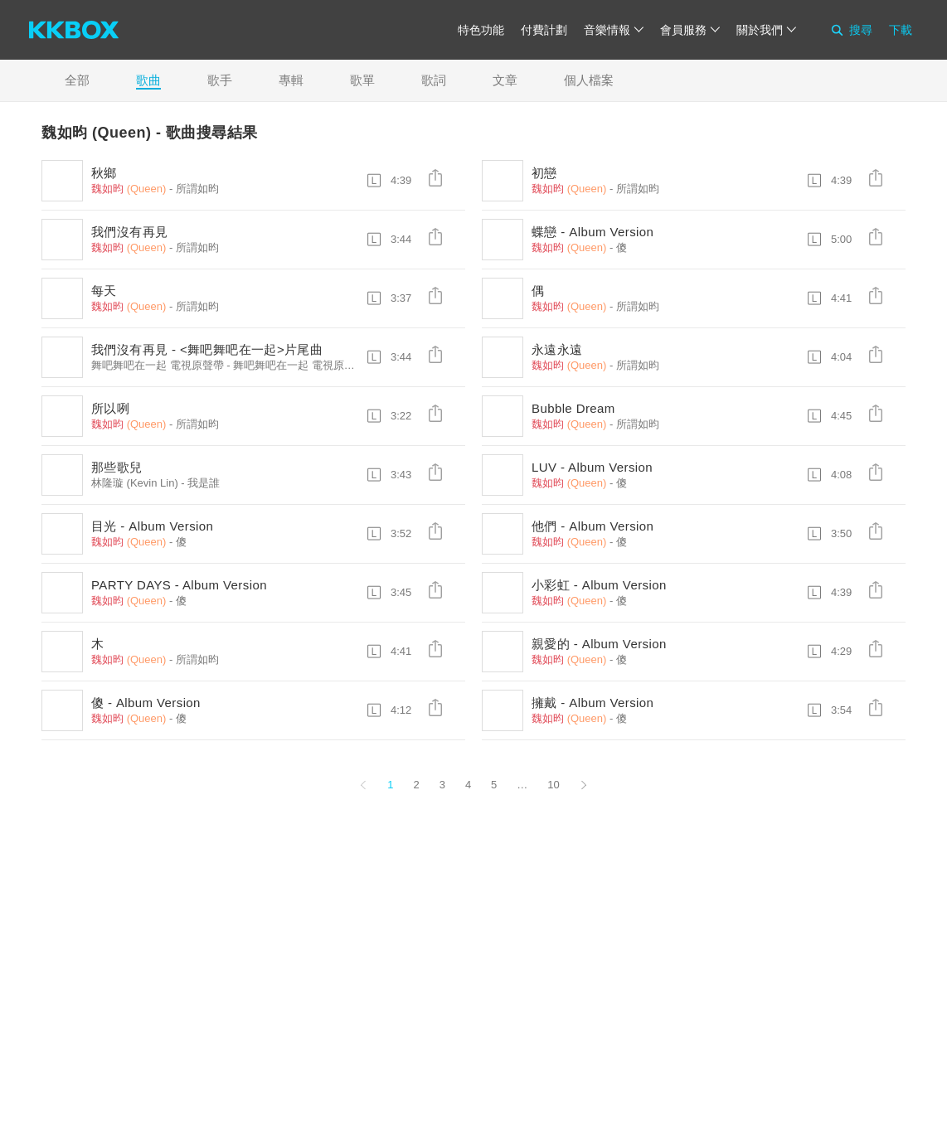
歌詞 (433, 80)
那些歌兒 (117, 467)
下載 (900, 29)
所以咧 (110, 408)
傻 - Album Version (146, 703)
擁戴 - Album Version (592, 703)
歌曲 (148, 80)
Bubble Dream (573, 408)
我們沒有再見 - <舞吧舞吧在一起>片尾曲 (207, 349)
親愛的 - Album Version (599, 644)
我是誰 (203, 483)
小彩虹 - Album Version (599, 585)
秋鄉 (104, 173)
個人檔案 (589, 80)
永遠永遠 (557, 349)
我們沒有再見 (129, 232)
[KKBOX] (74, 30)
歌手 (219, 80)
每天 (104, 291)
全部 (77, 80)
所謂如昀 (197, 188)
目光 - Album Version (152, 526)
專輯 (291, 80)
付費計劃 (544, 29)
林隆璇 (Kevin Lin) (134, 483)
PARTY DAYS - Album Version (179, 585)
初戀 (544, 173)
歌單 (362, 80)
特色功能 (481, 29)
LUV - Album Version (592, 467)
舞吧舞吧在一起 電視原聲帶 (299, 365)
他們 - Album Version (592, 526)
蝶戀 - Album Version (592, 232)
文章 (505, 80)
